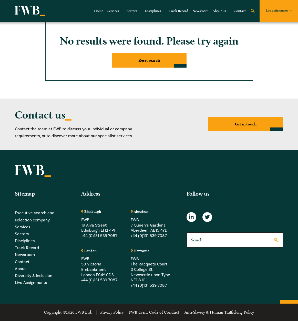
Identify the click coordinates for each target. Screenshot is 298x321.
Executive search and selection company (34, 216)
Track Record (178, 11)
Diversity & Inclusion (33, 275)
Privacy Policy (112, 312)
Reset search (149, 60)
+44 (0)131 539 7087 (99, 235)
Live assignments (277, 10)
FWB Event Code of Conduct (154, 312)
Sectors (132, 11)
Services (113, 11)
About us (219, 11)
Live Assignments (31, 282)
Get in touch (245, 124)
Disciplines (153, 11)
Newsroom (200, 11)
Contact (240, 11)
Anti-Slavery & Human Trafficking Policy (219, 312)
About (20, 268)
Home (98, 11)
